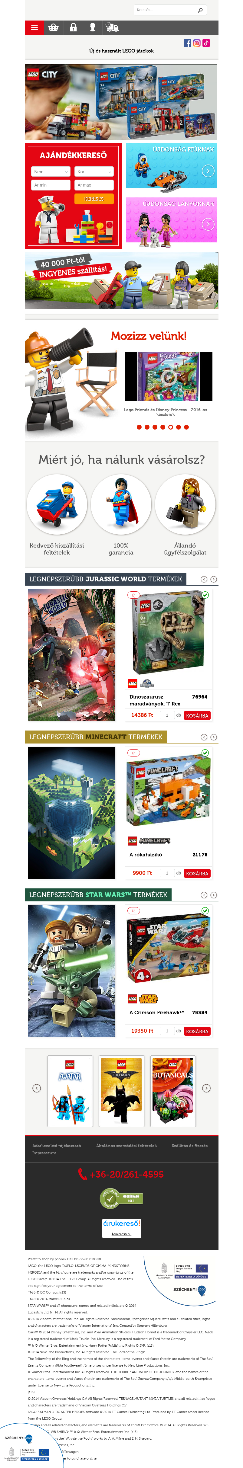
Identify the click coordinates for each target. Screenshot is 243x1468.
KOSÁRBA (197, 716)
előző (204, 579)
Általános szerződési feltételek (126, 1145)
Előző (36, 1088)
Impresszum (44, 1153)
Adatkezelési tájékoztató (56, 1145)
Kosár (53, 28)
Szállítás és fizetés (190, 1145)
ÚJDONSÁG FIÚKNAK (183, 149)
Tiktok (206, 43)
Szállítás (112, 28)
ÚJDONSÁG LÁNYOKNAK (178, 203)
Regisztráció (73, 28)
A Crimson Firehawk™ (157, 1012)
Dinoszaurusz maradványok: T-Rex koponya (155, 704)
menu (34, 28)
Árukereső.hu (121, 1234)
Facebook (187, 43)
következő (214, 579)
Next (207, 102)
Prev (32, 102)
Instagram (197, 43)
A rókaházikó (146, 855)
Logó (73, 10)
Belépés (92, 28)
